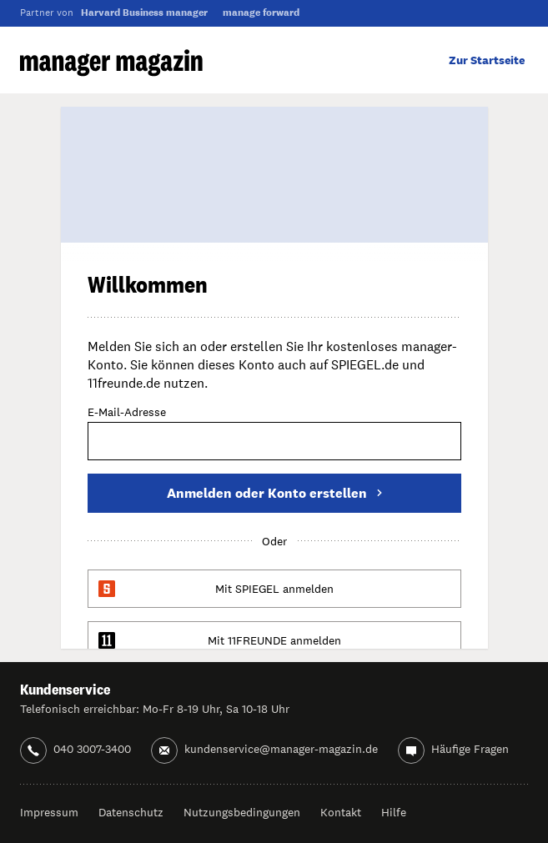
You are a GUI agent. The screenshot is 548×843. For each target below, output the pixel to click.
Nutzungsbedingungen (242, 812)
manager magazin (111, 63)
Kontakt (340, 812)
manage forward (261, 12)
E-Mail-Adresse (127, 412)
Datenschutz (130, 812)
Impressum (49, 812)
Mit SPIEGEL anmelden (274, 588)
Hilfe (393, 812)
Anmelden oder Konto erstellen (274, 493)
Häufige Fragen (470, 748)
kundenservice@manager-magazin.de (281, 748)
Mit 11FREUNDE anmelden (274, 640)
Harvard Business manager (144, 12)
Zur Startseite (487, 60)
